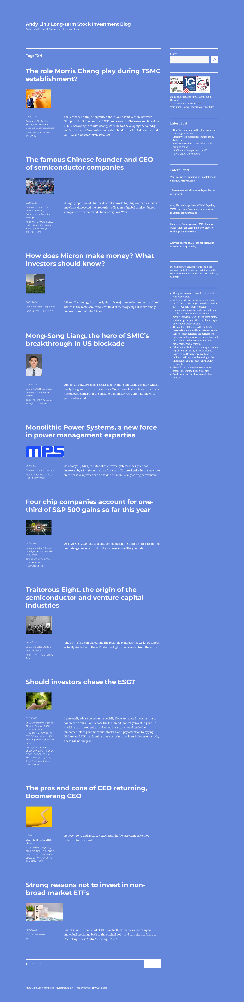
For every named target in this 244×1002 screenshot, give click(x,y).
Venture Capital (34, 650)
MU (33, 311)
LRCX (34, 225)
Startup (30, 217)
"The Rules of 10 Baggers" (183, 103)
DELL (39, 851)
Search (173, 54)
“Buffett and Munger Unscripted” (190, 150)
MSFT (35, 757)
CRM (28, 851)
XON (36, 764)
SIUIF (28, 403)
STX (49, 857)
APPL (36, 747)
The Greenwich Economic (183, 177)
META (29, 757)
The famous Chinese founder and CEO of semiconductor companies (89, 163)
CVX (35, 750)
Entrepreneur (33, 214)
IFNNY (34, 474)
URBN (34, 861)
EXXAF (41, 750)
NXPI (28, 228)
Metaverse (39, 934)
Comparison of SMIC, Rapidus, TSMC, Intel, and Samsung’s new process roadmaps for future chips (192, 209)
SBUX (29, 857)
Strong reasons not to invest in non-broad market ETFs (86, 889)
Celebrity (30, 389)
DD (33, 851)
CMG (47, 847)
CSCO (29, 750)
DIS (45, 851)
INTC (34, 132)
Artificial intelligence (42, 722)
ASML (35, 222)
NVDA (41, 132)
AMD (28, 222)
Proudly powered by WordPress (91, 988)
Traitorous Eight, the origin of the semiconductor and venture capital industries (85, 597)
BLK (42, 747)
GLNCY (49, 750)
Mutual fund (40, 736)
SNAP (43, 857)
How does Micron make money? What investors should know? (90, 259)
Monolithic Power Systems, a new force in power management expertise (91, 431)
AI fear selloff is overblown (186, 153)
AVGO (42, 222)
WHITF (29, 764)
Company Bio (33, 121)
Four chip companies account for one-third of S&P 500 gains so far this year (90, 506)
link (196, 374)
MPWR (41, 474)
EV (32, 736)
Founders (44, 124)
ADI (28, 474)
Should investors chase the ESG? (80, 682)
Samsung (48, 400)
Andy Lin (175, 205)
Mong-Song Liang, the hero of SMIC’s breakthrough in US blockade (87, 339)
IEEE (39, 400)
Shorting (30, 739)
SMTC (49, 228)
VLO (47, 761)
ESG (28, 722)
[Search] (214, 59)
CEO (35, 124)
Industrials (48, 470)
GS (44, 754)
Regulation (32, 554)
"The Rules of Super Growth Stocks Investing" (192, 107)
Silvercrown (176, 190)
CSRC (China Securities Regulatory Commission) (39, 729)
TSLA (47, 757)
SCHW (36, 857)
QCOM (35, 228)
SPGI (41, 757)
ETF (28, 736)
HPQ (34, 654)
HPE (28, 225)
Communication (34, 210)
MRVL (41, 225)
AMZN (29, 747)
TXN (28, 135)
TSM (48, 132)
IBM (34, 400)
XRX (41, 861)
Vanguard (39, 761)
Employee (47, 389)
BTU (47, 747)
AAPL (28, 132)
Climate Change (34, 726)
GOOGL (38, 754)
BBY (42, 847)
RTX (50, 654)
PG (43, 854)
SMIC (42, 228)
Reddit (49, 854)
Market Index (46, 551)
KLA (34, 562)
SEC (50, 736)
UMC (33, 135)
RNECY (35, 478)
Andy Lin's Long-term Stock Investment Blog (78, 24)
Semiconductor (47, 128)
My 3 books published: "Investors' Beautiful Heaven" (191, 99)
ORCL (38, 854)
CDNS (49, 222)
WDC (50, 311)
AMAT (34, 559)
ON (45, 654)
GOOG (29, 754)
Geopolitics (32, 128)
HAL (48, 754)
